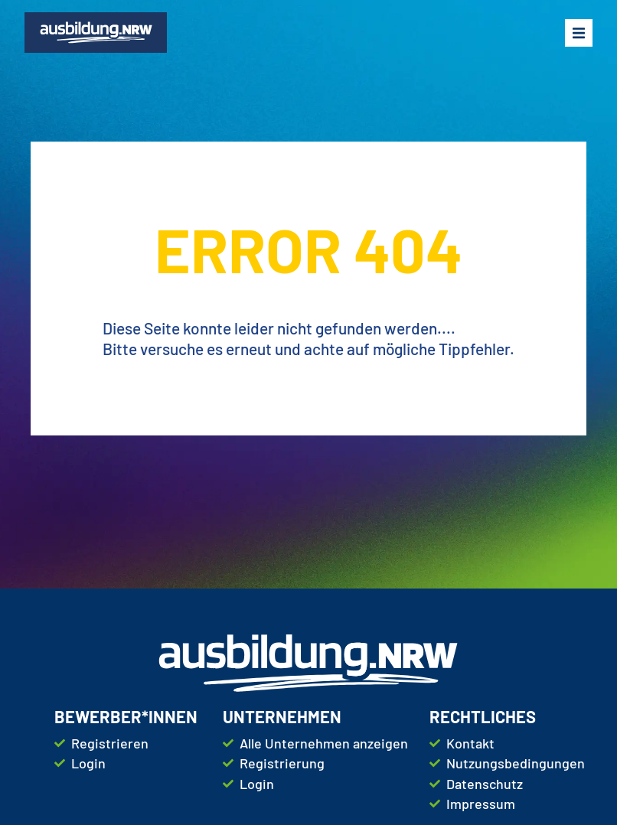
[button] (579, 33)
